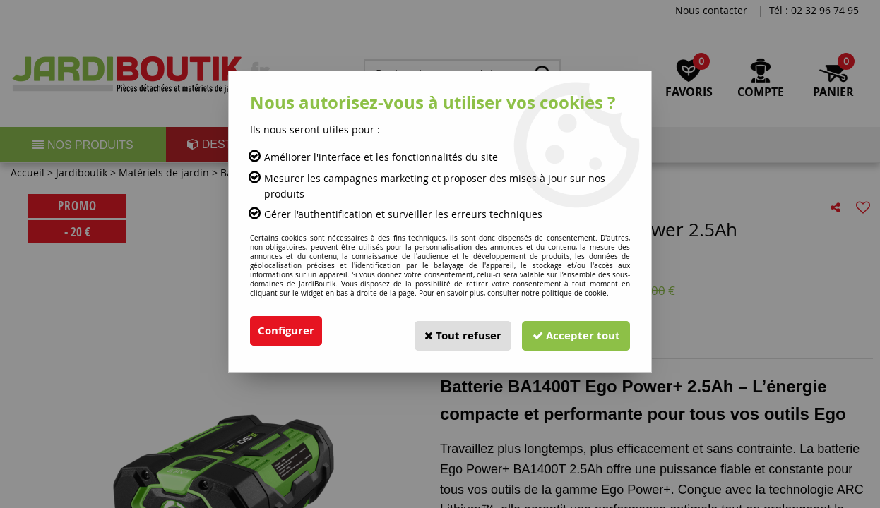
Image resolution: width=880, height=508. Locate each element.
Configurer (288, 331)
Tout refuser (455, 331)
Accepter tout (573, 331)
